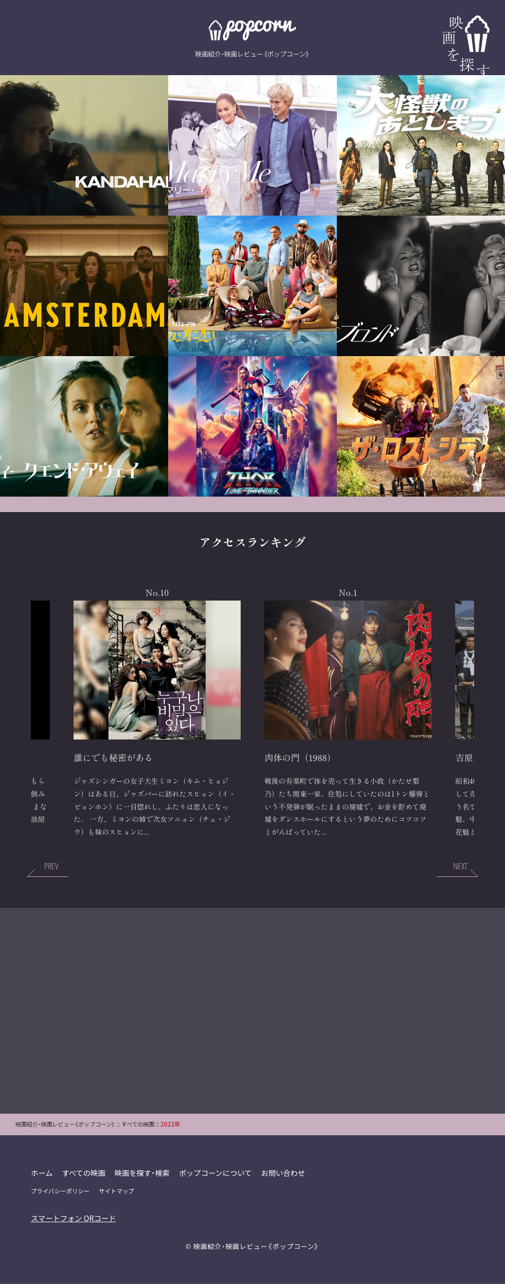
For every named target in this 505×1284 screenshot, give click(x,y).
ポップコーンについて (216, 1173)
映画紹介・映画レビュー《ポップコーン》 (256, 1247)
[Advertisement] (252, 1011)
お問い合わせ (284, 1173)
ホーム (42, 1173)
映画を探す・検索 (143, 1173)
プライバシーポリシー (60, 1191)
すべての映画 (84, 1173)
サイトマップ (117, 1191)
